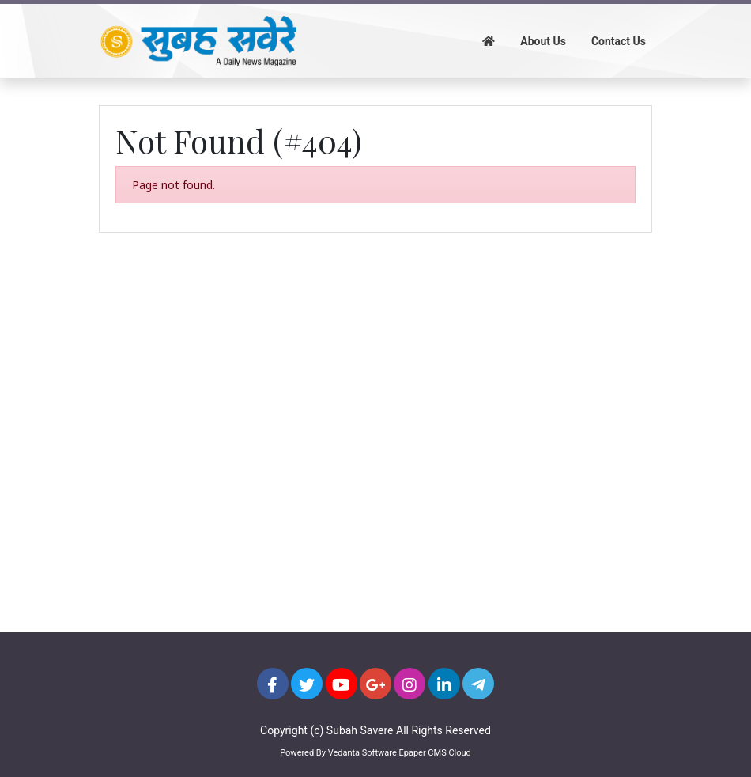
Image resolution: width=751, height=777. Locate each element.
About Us (543, 41)
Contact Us (618, 41)
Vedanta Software (362, 753)
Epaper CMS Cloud (434, 753)
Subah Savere (360, 730)
